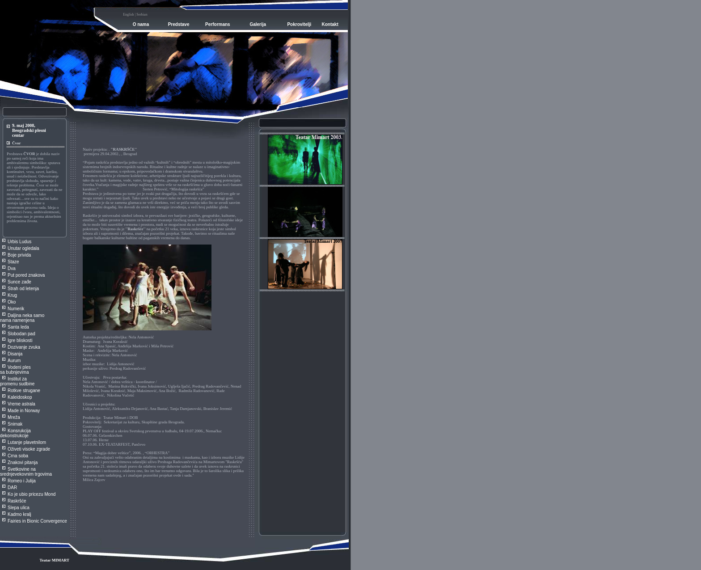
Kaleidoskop (20, 397)
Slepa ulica (19, 507)
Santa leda (18, 327)
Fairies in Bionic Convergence (37, 521)
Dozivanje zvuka (24, 347)
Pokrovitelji (299, 24)
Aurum (14, 360)
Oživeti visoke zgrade (29, 449)
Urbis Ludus (19, 241)
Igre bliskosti (20, 340)
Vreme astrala (21, 403)
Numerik (16, 308)
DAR (12, 487)
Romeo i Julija (22, 480)
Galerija (257, 24)
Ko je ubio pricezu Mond (31, 494)
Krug (12, 295)
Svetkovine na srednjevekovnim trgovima (26, 472)
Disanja (15, 353)
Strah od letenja (23, 288)
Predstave (179, 24)
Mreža (14, 417)
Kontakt (330, 24)
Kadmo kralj (19, 514)
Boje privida (19, 255)
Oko (12, 302)
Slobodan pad (21, 333)
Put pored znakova (26, 275)
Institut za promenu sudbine (17, 381)
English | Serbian (135, 15)
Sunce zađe (19, 281)
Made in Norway (24, 410)
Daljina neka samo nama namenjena (22, 318)
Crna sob (17, 455)
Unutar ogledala (23, 248)
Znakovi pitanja (23, 462)
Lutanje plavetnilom (27, 442)
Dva (12, 268)
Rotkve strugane (24, 390)
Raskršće (17, 500)
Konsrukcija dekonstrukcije (15, 433)
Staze (13, 261)
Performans (217, 24)
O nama (141, 24)
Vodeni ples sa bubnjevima (15, 370)
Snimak (15, 424)
